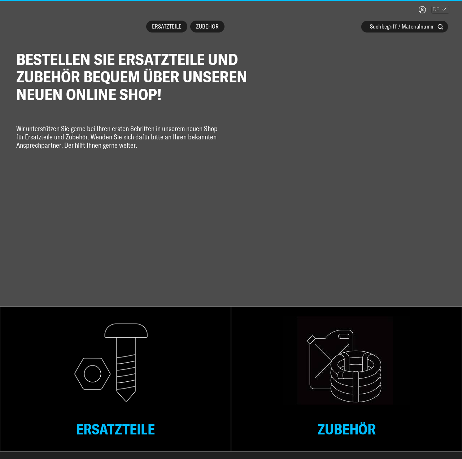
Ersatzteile (167, 26)
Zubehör (207, 26)
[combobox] (404, 31)
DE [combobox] (436, 9)
